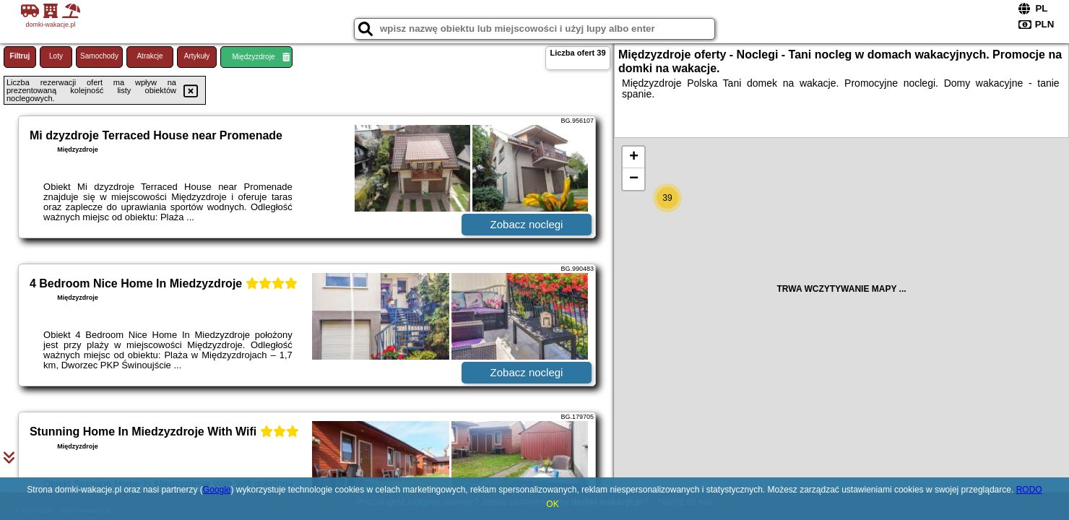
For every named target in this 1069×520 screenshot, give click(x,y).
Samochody (99, 56)
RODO (1029, 490)
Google (217, 490)
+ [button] (634, 157)
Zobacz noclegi (526, 224)
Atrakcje (150, 56)
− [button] (634, 179)
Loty (56, 56)
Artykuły (197, 56)
